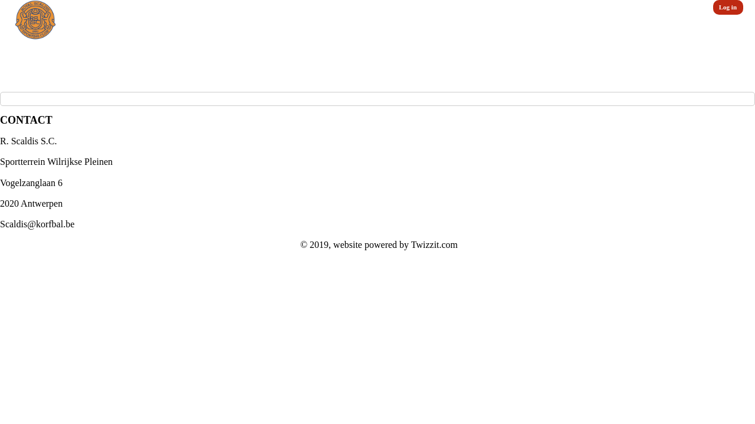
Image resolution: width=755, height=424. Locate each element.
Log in (728, 7)
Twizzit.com (434, 245)
